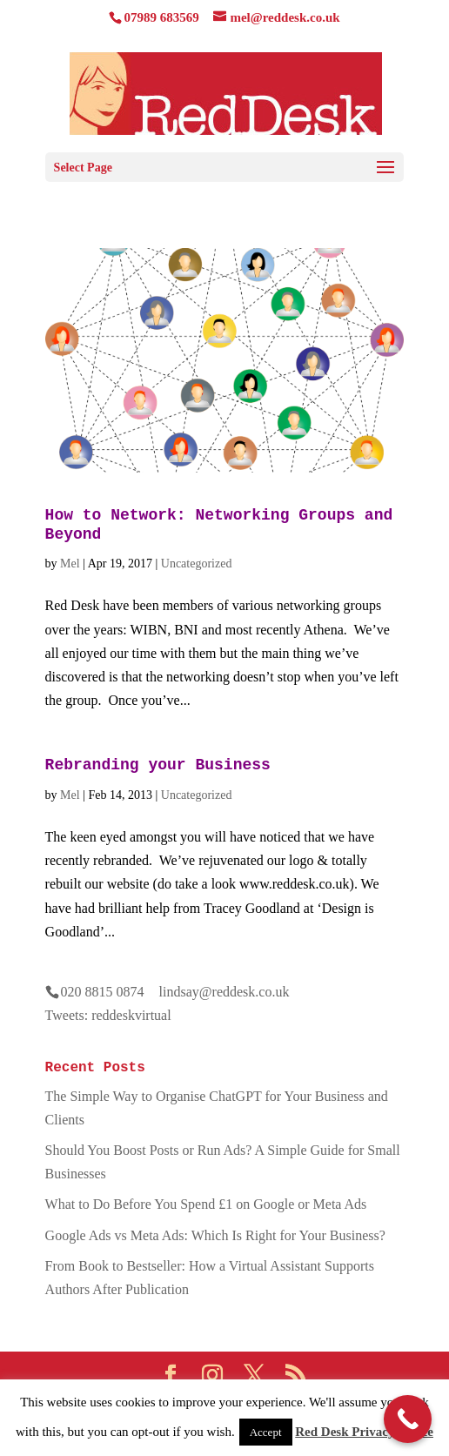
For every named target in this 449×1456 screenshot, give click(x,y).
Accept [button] (266, 1432)
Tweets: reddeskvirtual (108, 1015)
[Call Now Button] (408, 1419)
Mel (70, 563)
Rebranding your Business (158, 765)
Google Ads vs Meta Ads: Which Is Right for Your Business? (215, 1235)
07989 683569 (161, 17)
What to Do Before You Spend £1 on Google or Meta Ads (206, 1204)
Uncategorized (196, 563)
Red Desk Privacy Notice (364, 1432)
